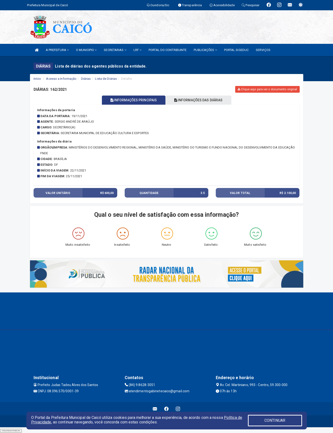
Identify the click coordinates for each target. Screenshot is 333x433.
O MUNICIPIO (86, 50)
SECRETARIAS (115, 50)
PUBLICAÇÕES (205, 50)
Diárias (86, 78)
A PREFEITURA (57, 50)
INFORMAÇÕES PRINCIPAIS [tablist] (132, 100)
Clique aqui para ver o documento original (267, 89)
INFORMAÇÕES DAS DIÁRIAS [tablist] (199, 100)
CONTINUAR (275, 420)
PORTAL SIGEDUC (236, 50)
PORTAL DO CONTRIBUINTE (168, 50)
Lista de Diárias (106, 78)
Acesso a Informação (61, 78)
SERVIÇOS (263, 50)
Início (37, 78)
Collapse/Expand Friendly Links (11, 430)
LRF (138, 50)
